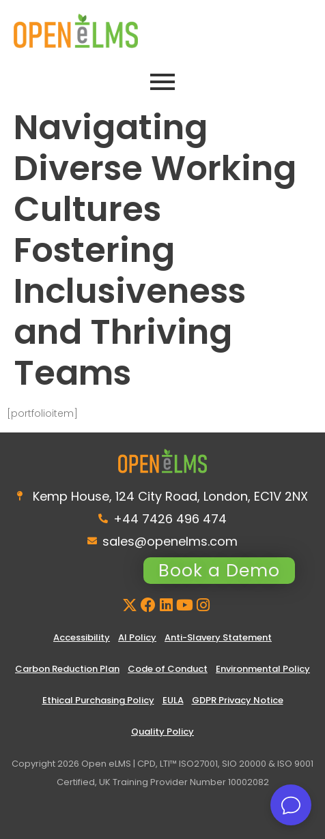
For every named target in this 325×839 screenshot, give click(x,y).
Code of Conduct (168, 668)
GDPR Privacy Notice (237, 700)
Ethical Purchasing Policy (98, 700)
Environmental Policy (263, 668)
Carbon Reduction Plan (67, 668)
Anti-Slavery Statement (218, 637)
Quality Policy (162, 731)
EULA (173, 700)
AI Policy (137, 637)
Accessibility (81, 637)
